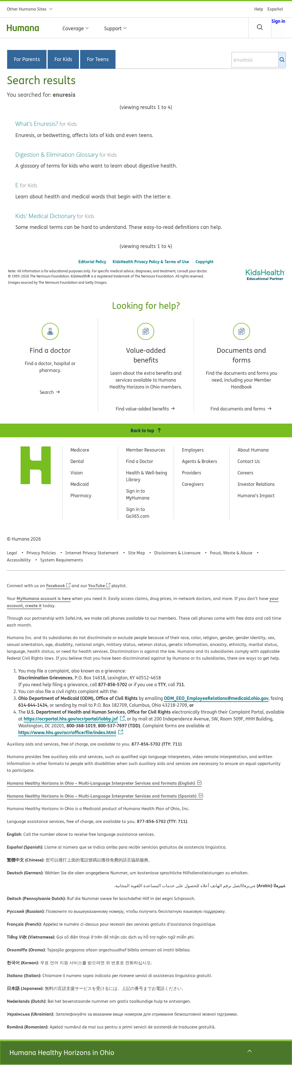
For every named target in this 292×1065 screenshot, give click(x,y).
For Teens (98, 59)
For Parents (27, 59)
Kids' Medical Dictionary (45, 216)
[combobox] (259, 59)
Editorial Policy (92, 262)
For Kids (63, 59)
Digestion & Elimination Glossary (56, 154)
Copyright (205, 262)
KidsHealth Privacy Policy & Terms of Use (151, 262)
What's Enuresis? (36, 124)
